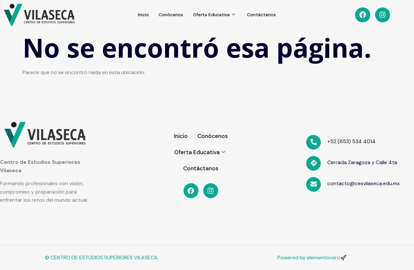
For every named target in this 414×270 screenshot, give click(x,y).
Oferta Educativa (215, 15)
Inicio (140, 14)
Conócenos (169, 14)
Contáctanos (265, 14)
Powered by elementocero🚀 (312, 257)
